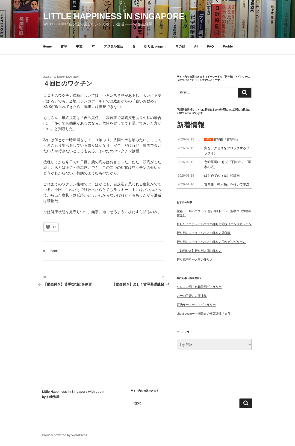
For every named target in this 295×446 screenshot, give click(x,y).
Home (47, 46)
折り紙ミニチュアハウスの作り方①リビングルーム (211, 242)
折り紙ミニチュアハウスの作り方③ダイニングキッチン (214, 224)
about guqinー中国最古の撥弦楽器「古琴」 (205, 313)
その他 (180, 46)
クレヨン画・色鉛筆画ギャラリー (199, 286)
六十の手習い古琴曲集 (192, 295)
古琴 (64, 46)
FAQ (210, 46)
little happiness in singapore (113, 16)
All (196, 46)
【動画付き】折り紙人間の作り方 (199, 251)
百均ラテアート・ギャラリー (196, 304)
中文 (79, 46)
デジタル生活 (113, 46)
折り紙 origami (155, 46)
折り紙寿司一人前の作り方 (195, 259)
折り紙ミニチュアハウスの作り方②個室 (204, 233)
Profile (228, 46)
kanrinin (72, 76)
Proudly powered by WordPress (64, 435)
